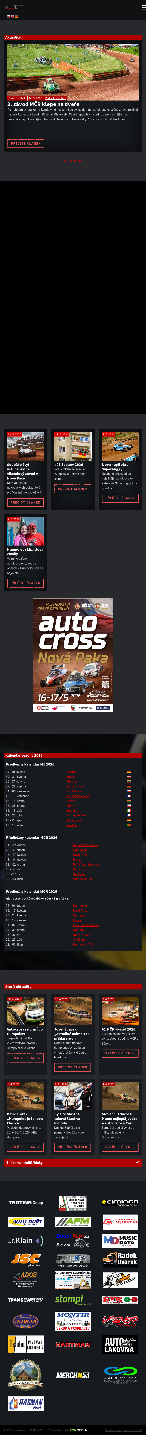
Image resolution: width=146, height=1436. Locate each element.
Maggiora (72, 811)
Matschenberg (76, 787)
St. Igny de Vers (76, 816)
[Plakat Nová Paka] (73, 712)
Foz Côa (71, 826)
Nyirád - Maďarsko (85, 846)
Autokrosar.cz (73, 162)
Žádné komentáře (55, 98)
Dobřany (78, 916)
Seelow (71, 773)
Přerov (70, 806)
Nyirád (70, 802)
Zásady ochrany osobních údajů (123, 1431)
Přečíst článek (26, 143)
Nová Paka (73, 792)
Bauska (71, 777)
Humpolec (80, 851)
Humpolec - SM (83, 880)
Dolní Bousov (82, 870)
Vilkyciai (72, 782)
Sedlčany (79, 875)
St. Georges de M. (78, 797)
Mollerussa (73, 821)
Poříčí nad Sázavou (86, 865)
